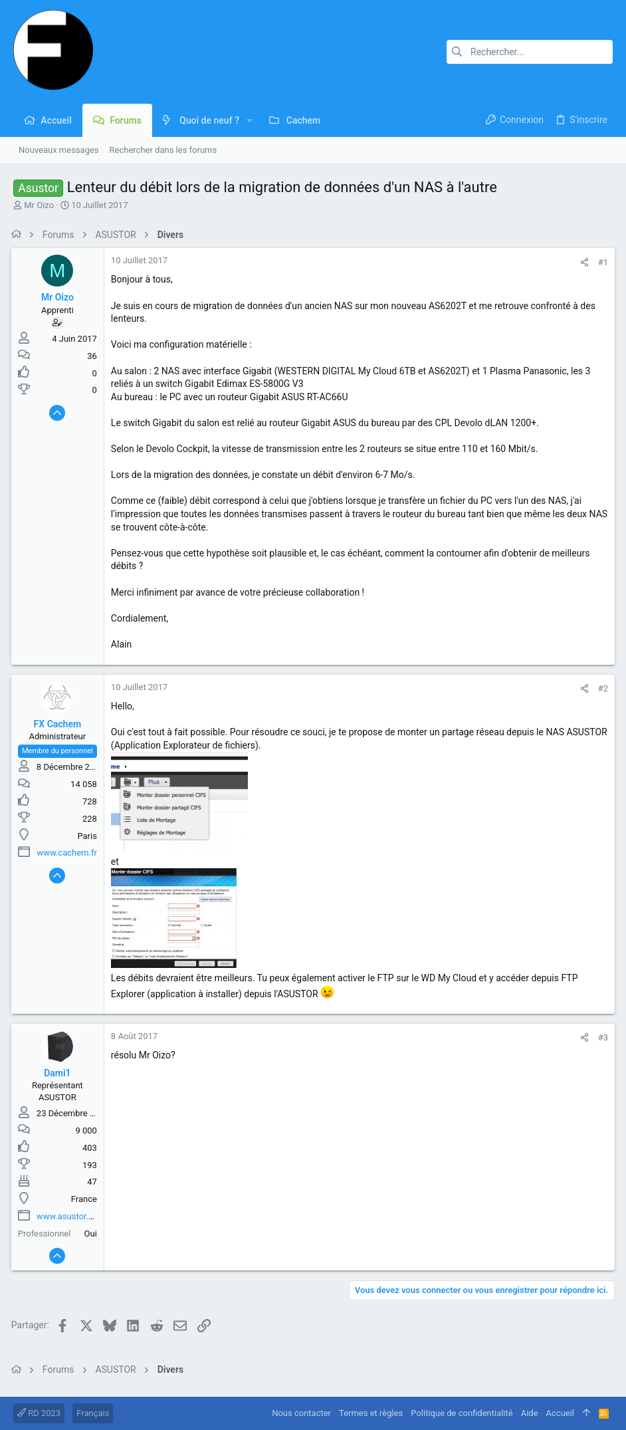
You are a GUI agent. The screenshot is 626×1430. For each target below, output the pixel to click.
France (86, 1199)
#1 (601, 262)
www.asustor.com (73, 1216)
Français (92, 1413)
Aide (529, 1413)
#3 (601, 1037)
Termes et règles (371, 1413)
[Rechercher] (530, 52)
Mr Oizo (39, 205)
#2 (601, 688)
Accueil (560, 1413)
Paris (89, 836)
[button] (250, 120)
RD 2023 (38, 1413)
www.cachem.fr (69, 853)
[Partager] (582, 262)
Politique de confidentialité (461, 1413)
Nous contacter (301, 1413)
